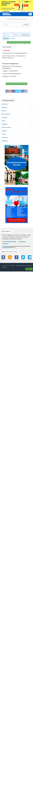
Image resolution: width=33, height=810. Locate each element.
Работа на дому (6, 127)
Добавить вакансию (24, 42)
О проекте (12, 265)
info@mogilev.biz (11, 241)
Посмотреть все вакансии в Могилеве (16, 83)
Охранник (4, 117)
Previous (6, 205)
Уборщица (5, 140)
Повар (3, 120)
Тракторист (5, 137)
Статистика (29, 265)
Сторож (4, 134)
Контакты (4, 267)
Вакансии (18, 19)
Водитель (4, 107)
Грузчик (4, 110)
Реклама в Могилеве (20, 265)
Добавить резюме (12, 42)
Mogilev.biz (9, 19)
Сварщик (4, 130)
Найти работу (26, 34)
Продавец (5, 124)
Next (26, 205)
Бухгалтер (5, 104)
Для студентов (6, 114)
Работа (13, 19)
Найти (26, 24)
